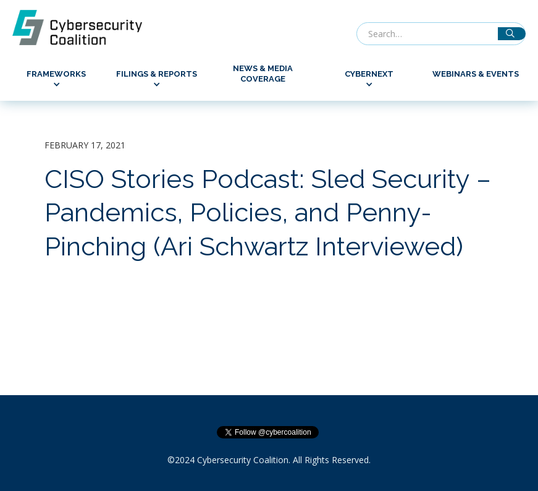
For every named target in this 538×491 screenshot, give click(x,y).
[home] (83, 27)
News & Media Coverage (263, 73)
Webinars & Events (475, 74)
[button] (56, 79)
